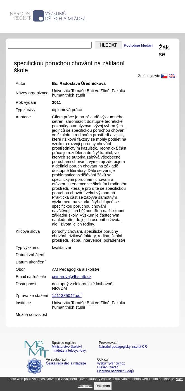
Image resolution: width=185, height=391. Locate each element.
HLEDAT (108, 45)
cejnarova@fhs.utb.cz (71, 276)
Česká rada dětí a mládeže (66, 363)
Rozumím (103, 386)
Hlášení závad (107, 367)
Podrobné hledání (138, 45)
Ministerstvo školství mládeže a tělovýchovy (69, 348)
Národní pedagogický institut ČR (123, 347)
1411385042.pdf (67, 295)
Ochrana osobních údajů (115, 371)
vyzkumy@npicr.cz (111, 363)
